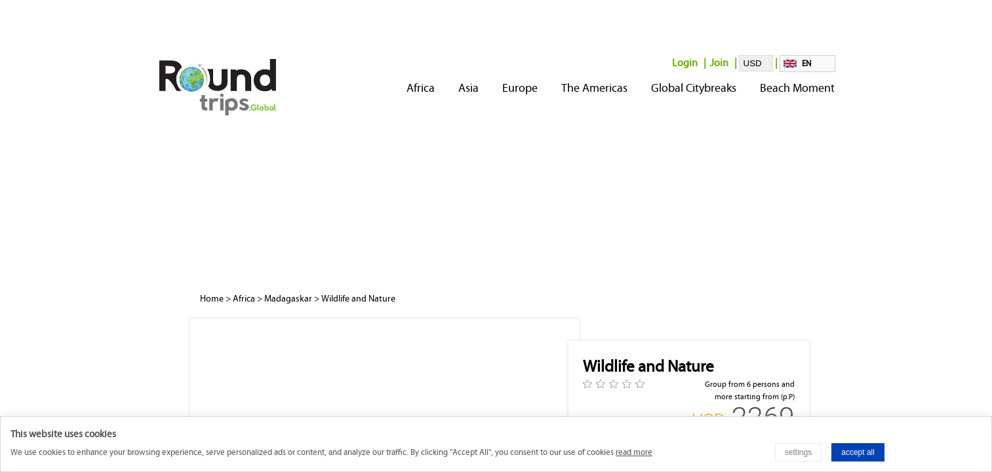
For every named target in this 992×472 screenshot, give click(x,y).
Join (719, 62)
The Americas (594, 88)
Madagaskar (288, 298)
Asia (468, 88)
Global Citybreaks (693, 88)
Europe (520, 88)
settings (798, 452)
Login (685, 62)
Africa (421, 88)
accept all (858, 452)
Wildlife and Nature (358, 298)
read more (634, 452)
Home (212, 298)
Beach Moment (797, 88)
